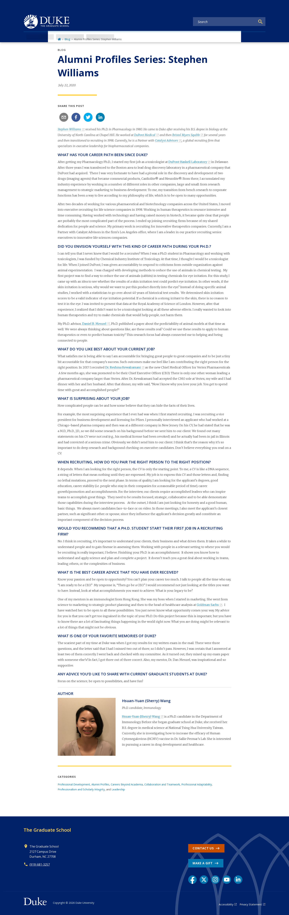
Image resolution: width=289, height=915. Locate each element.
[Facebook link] (192, 879)
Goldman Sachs (208, 605)
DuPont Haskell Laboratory (187, 162)
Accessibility (226, 904)
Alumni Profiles (100, 784)
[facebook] (76, 117)
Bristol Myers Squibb (186, 135)
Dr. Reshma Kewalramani (123, 367)
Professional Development (74, 784)
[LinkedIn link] (238, 879)
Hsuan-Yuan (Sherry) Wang (141, 716)
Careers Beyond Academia (127, 784)
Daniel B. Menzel (94, 324)
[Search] (260, 22)
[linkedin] (100, 117)
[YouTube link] (226, 879)
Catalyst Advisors (166, 140)
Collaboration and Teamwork (162, 784)
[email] (63, 117)
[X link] (204, 879)
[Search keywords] (224, 22)
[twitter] (88, 117)
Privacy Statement (251, 904)
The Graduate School (47, 830)
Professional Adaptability (196, 784)
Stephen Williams (69, 129)
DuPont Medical (144, 135)
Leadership (118, 789)
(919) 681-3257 (39, 864)
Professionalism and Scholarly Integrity (81, 789)
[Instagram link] (215, 879)
